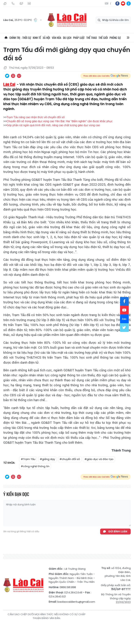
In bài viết (13, 76)
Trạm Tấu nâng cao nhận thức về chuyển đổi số (35, 117)
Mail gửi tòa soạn (21, 3)
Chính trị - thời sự (20, 38)
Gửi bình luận (117, 531)
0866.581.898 (68, 587)
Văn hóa (56, 38)
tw (124, 327)
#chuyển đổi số (69, 459)
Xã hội (46, 38)
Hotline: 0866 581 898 (13, 3)
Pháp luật (79, 38)
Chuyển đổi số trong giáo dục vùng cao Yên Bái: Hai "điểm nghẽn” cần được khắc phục (59, 121)
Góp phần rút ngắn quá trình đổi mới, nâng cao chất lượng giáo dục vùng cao (53, 125)
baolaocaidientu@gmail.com (76, 602)
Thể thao (91, 38)
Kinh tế (37, 38)
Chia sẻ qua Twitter (7, 76)
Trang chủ (6, 37)
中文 (110, 3)
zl (128, 3)
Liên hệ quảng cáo (29, 3)
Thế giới (103, 38)
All (128, 37)
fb (117, 3)
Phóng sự (115, 38)
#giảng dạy (47, 459)
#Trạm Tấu (28, 459)
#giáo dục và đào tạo (98, 459)
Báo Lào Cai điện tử (67, 20)
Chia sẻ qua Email (19, 76)
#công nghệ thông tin (35, 466)
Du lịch (67, 38)
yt (123, 3)
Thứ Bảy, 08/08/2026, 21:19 (5, 3)
